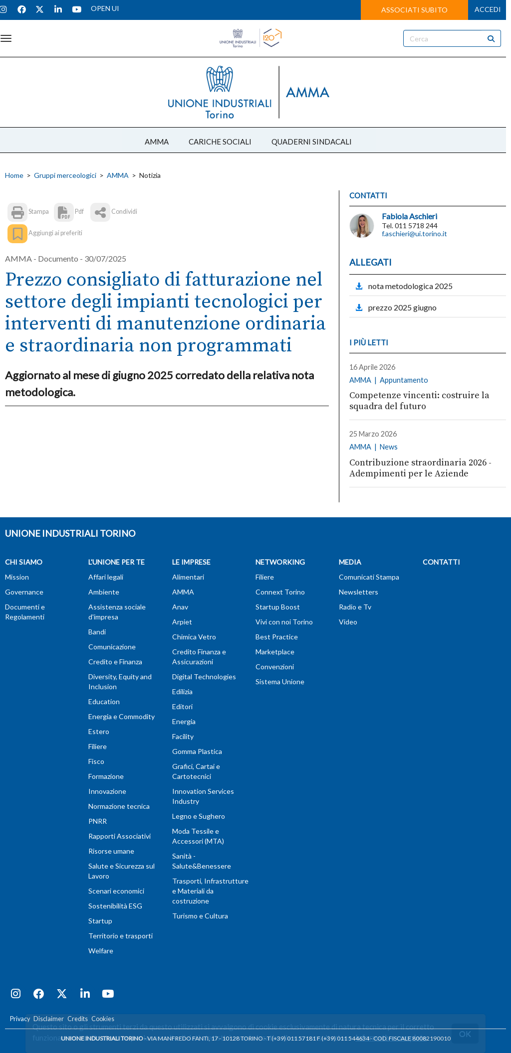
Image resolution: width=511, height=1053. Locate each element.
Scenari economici (116, 891)
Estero (98, 731)
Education (104, 701)
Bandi (97, 631)
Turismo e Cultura (200, 915)
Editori (182, 706)
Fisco (96, 761)
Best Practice (277, 636)
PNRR (97, 821)
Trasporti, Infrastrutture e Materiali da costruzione (210, 891)
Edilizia (182, 691)
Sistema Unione (280, 681)
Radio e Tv (355, 606)
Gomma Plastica (197, 751)
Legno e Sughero (198, 816)
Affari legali (105, 577)
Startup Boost (278, 606)
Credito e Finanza (115, 661)
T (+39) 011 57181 (291, 1038)
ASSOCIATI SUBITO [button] (414, 9)
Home (14, 175)
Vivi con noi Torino (284, 621)
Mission (17, 577)
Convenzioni (275, 666)
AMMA (157, 141)
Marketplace (275, 651)
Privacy (20, 1019)
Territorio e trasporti (120, 935)
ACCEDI (488, 9)
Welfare (100, 950)
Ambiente (103, 592)
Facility (183, 736)
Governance (24, 592)
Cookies (102, 1019)
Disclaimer (48, 1019)
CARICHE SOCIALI (220, 141)
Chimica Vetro (194, 636)
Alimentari (188, 577)
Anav (180, 606)
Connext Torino (280, 592)
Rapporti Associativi (119, 836)
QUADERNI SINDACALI (311, 141)
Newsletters (358, 592)
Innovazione (107, 791)
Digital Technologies (204, 676)
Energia (184, 721)
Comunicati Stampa (369, 577)
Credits (77, 1019)
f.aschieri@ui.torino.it (414, 233)
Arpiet (182, 621)
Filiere (97, 746)
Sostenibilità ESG (115, 906)
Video (348, 621)
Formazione (106, 776)
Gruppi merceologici (65, 175)
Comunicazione (112, 646)
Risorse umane (111, 851)
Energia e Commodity (121, 716)
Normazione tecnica (119, 806)
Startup (100, 920)
